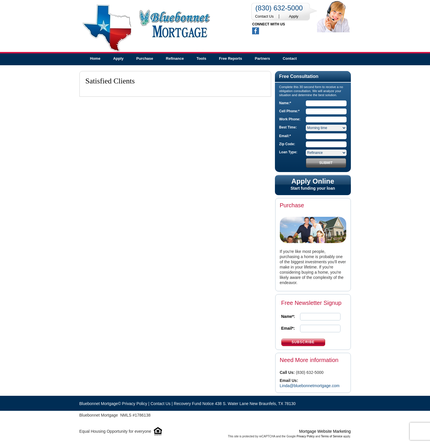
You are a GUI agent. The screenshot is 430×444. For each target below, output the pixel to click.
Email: (285, 136)
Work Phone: (290, 119)
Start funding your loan (313, 184)
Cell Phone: (289, 111)
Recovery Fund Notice (194, 403)
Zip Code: (287, 144)
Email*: (288, 328)
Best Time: (288, 127)
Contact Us (264, 16)
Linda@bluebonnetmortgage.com (310, 385)
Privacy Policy (305, 436)
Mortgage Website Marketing (325, 431)
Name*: (288, 316)
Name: (285, 103)
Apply (294, 16)
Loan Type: (288, 152)
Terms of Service (331, 436)
